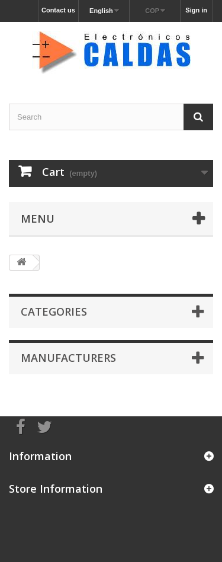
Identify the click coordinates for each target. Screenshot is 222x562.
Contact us (58, 10)
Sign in (196, 10)
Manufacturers (68, 358)
